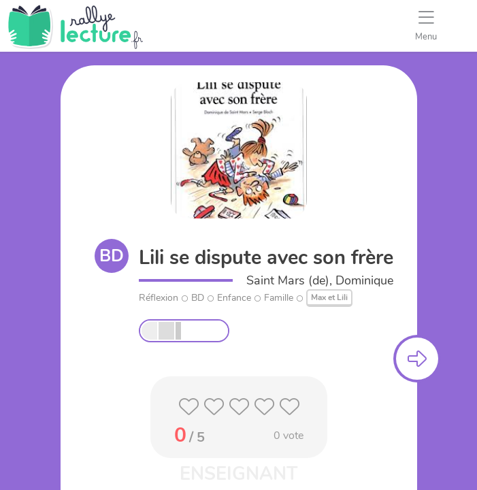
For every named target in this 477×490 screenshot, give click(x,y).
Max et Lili (329, 297)
